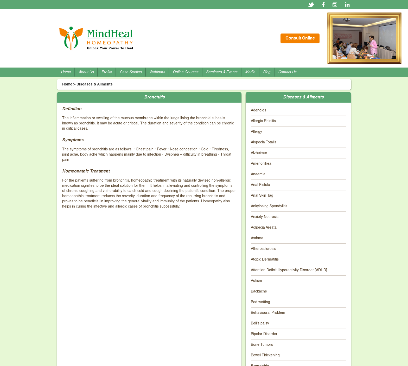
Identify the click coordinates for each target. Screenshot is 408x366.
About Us (86, 72)
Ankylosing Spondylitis (269, 206)
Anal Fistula (260, 185)
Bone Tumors (262, 345)
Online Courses (185, 72)
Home (66, 72)
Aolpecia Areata (264, 227)
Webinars (157, 72)
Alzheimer (259, 153)
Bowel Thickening (265, 355)
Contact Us (287, 72)
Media (250, 72)
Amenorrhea (261, 163)
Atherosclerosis (263, 249)
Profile (106, 72)
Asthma (257, 238)
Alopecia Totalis (263, 142)
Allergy (256, 132)
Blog (266, 72)
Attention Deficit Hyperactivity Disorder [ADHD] (289, 270)
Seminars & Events (221, 72)
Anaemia (258, 174)
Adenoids (258, 110)
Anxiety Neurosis (264, 217)
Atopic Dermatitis (265, 259)
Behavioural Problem (268, 313)
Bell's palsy (260, 323)
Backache (259, 291)
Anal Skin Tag (262, 195)
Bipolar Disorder (264, 334)
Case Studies (131, 72)
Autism (256, 281)
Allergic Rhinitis (263, 121)
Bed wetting (260, 302)
